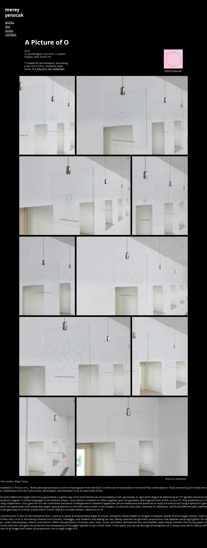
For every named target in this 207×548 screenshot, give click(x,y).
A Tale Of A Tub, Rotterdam (50, 68)
